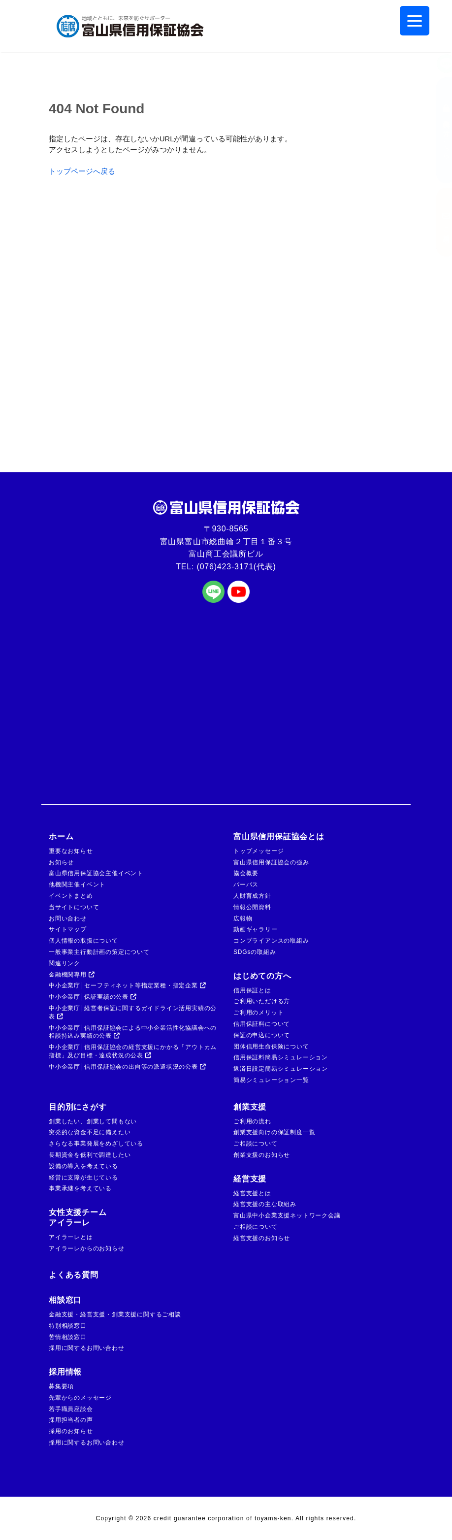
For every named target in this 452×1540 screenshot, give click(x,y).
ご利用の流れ (252, 1121)
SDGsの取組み (254, 952)
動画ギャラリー (255, 929)
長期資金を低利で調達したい (89, 1154)
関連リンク (64, 963)
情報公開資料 (252, 907)
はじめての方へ (262, 976)
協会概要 (245, 873)
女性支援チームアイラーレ (78, 1217)
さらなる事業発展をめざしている (96, 1143)
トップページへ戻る (82, 171)
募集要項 (61, 1386)
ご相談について (255, 1143)
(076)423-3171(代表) (236, 566)
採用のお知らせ (71, 1431)
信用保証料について (261, 1023)
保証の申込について (261, 1035)
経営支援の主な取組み (264, 1204)
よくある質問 (73, 1275)
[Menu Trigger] (414, 20)
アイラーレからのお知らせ (87, 1248)
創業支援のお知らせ (261, 1154)
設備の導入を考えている (83, 1166)
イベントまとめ (71, 895)
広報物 (242, 918)
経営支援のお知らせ (261, 1238)
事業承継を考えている (80, 1188)
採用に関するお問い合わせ (87, 1347)
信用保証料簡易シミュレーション (280, 1057)
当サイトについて (74, 907)
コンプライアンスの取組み (271, 940)
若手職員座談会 (71, 1409)
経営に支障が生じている (83, 1177)
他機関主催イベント (77, 884)
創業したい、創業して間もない (93, 1121)
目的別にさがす (78, 1107)
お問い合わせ (68, 918)
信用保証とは (252, 990)
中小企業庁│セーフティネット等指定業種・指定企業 (127, 985)
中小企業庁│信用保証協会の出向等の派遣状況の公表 (127, 1066)
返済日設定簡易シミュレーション (280, 1068)
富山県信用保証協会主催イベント (96, 873)
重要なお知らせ (71, 851)
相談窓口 (65, 1300)
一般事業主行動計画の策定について (99, 952)
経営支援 (249, 1179)
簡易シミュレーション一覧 (271, 1080)
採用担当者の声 (71, 1419)
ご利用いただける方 (261, 1001)
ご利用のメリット (258, 1012)
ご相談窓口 (436, 222)
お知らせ (61, 862)
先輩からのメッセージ (80, 1397)
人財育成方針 (252, 895)
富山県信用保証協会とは (278, 836)
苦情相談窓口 (68, 1337)
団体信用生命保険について (271, 1046)
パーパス (245, 884)
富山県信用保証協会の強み (271, 862)
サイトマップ (68, 929)
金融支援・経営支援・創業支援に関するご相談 (115, 1314)
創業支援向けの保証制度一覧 (274, 1132)
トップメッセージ (258, 851)
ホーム (61, 836)
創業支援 (249, 1107)
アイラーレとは (71, 1237)
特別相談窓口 (68, 1325)
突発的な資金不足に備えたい (89, 1132)
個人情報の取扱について (83, 940)
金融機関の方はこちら (436, 130)
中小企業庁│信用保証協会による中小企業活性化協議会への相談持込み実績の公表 (133, 1032)
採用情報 (65, 1372)
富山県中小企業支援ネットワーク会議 (287, 1215)
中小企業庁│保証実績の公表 (93, 996)
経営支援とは (252, 1193)
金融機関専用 (72, 974)
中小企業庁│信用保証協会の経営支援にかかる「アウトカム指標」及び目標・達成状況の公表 (133, 1051)
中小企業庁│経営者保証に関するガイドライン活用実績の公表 (133, 1012)
